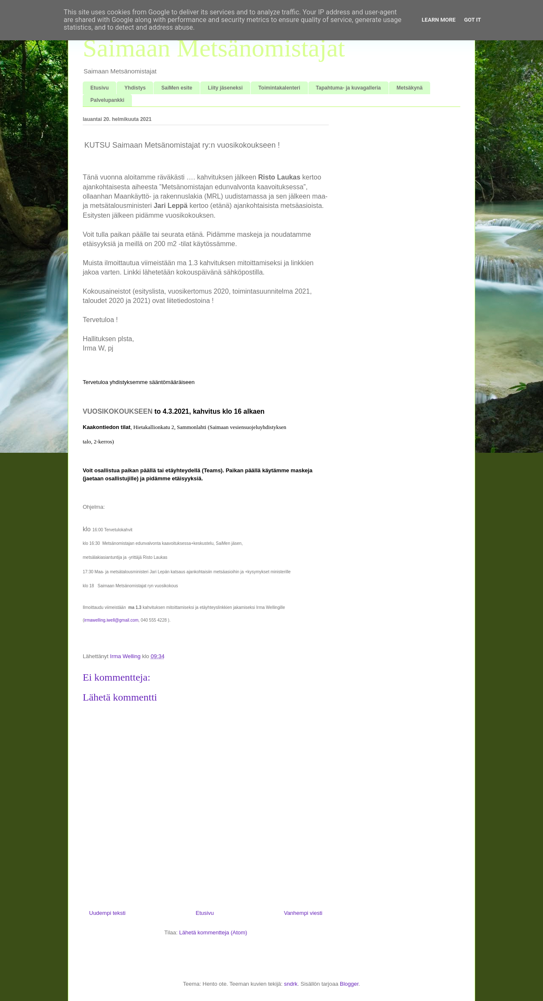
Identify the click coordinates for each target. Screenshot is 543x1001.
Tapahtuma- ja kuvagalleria (348, 88)
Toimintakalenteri (279, 88)
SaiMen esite (176, 88)
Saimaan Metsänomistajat (214, 48)
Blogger (349, 984)
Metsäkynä (410, 88)
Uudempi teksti (107, 913)
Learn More (439, 20)
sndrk (290, 984)
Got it (472, 20)
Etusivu (99, 88)
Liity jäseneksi (225, 88)
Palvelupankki (107, 100)
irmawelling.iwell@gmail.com (111, 620)
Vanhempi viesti (303, 913)
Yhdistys (135, 88)
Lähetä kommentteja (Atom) (213, 932)
